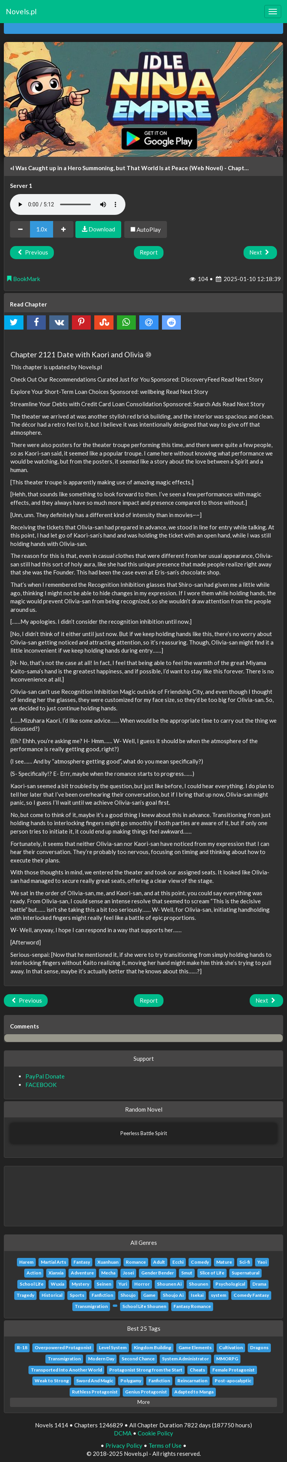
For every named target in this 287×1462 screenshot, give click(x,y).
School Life (31, 1284)
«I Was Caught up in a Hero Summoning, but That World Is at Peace (99, 167)
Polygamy (130, 1380)
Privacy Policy (123, 1445)
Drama (259, 1284)
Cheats (197, 1370)
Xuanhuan (107, 1262)
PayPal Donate (45, 1076)
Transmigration (91, 1306)
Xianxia (55, 1273)
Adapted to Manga (194, 1392)
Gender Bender (157, 1273)
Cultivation (231, 1347)
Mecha (108, 1273)
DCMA (123, 1433)
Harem (26, 1262)
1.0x (41, 229)
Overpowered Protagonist (63, 1347)
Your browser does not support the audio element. (67, 204)
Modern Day (101, 1359)
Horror (142, 1284)
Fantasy (81, 1262)
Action (34, 1273)
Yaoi (262, 1262)
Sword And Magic (94, 1380)
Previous (32, 252)
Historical (52, 1295)
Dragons (259, 1347)
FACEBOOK (41, 1084)
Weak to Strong (52, 1380)
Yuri (122, 1284)
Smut (186, 1273)
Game (149, 1295)
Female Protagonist (233, 1370)
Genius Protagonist (146, 1392)
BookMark (23, 278)
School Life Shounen (144, 1306)
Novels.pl (21, 11)
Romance (136, 1262)
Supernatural (245, 1273)
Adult (159, 1262)
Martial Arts (53, 1262)
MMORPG (227, 1359)
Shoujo (128, 1295)
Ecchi (178, 1262)
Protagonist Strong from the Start (145, 1370)
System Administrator (185, 1359)
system (218, 1295)
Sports (77, 1295)
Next (260, 252)
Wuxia (57, 1284)
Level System (113, 1347)
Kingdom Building (152, 1347)
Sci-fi (244, 1262)
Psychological (230, 1284)
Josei (128, 1273)
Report (149, 252)
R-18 (22, 1347)
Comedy (200, 1262)
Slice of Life (212, 1273)
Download (98, 229)
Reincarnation (192, 1380)
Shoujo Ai (173, 1295)
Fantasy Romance (192, 1306)
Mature (224, 1262)
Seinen (104, 1284)
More (143, 1402)
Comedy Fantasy (251, 1295)
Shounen (198, 1284)
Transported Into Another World (66, 1370)
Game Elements (195, 1347)
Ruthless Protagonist (95, 1392)
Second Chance (138, 1359)
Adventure (82, 1273)
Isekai (197, 1295)
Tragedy (25, 1295)
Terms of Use (165, 1445)
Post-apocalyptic (233, 1380)
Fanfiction (102, 1295)
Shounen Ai (169, 1284)
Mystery (80, 1284)
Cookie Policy (155, 1433)
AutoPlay (145, 229)
